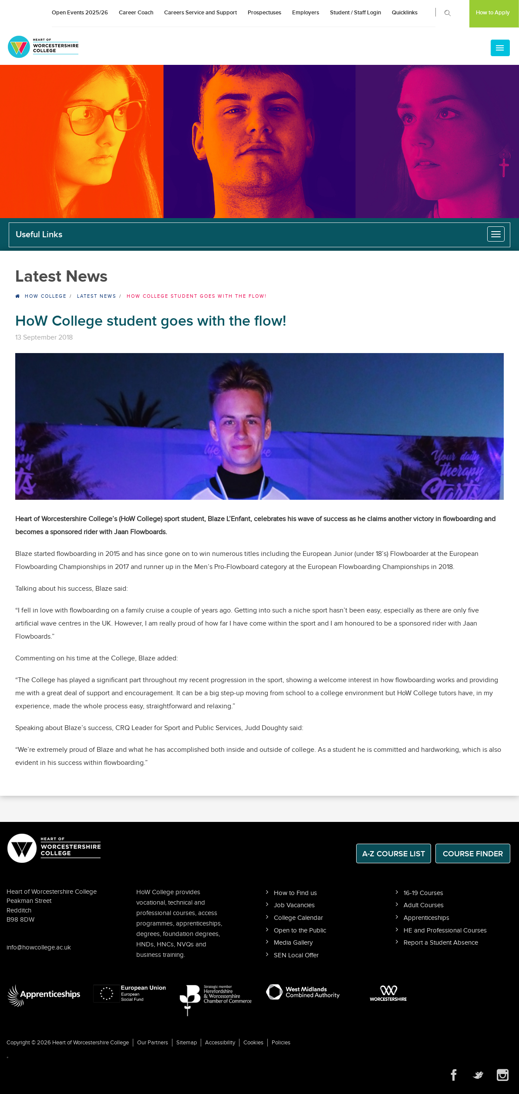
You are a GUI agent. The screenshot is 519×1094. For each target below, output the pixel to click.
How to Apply (493, 12)
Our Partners (152, 1042)
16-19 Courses (423, 893)
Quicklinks (405, 12)
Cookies (253, 1042)
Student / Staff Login (355, 12)
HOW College (46, 296)
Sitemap (186, 1042)
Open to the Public (300, 930)
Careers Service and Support (200, 12)
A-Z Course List (393, 853)
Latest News (96, 296)
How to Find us (295, 893)
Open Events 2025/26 (80, 12)
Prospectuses (264, 12)
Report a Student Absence (441, 942)
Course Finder (473, 853)
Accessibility (220, 1042)
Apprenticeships (426, 918)
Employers (305, 12)
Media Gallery (293, 942)
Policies (281, 1042)
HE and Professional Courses (445, 930)
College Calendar (298, 918)
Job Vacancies (294, 905)
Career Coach (136, 12)
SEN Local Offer (296, 955)
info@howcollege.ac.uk (39, 947)
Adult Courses (424, 905)
